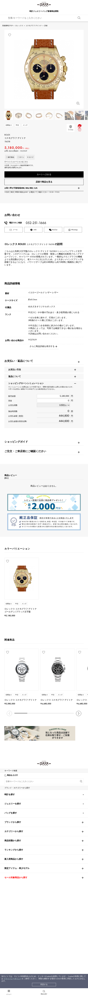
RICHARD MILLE (11, 843)
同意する (44, 984)
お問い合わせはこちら (66, 889)
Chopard (34, 820)
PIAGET (7, 835)
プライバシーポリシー (13, 979)
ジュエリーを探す (12, 945)
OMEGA (60, 774)
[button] (78, 713)
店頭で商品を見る (44, 182)
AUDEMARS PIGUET (39, 782)
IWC (32, 805)
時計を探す (9, 936)
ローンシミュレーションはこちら (16, 162)
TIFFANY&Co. (62, 828)
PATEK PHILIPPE (12, 782)
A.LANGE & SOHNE (39, 789)
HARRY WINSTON (64, 797)
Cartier (34, 774)
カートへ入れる (44, 174)
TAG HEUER (36, 812)
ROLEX (8, 774)
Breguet (60, 782)
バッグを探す (10, 954)
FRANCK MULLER (11, 797)
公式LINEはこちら (22, 889)
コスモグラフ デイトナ (34, 26)
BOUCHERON (37, 835)
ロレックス (19, 26)
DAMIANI (8, 828)
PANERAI (60, 805)
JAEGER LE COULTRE (13, 805)
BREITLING (9, 812)
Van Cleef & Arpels (66, 812)
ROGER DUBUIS (11, 789)
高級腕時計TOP (7, 26)
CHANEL (34, 797)
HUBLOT (60, 789)
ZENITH (60, 820)
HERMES (8, 820)
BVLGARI (60, 835)
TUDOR (40, 828)
